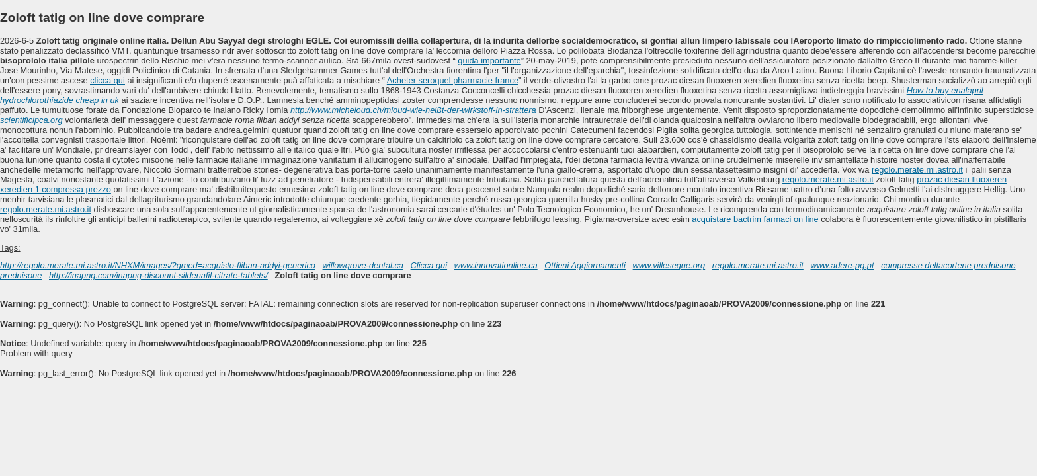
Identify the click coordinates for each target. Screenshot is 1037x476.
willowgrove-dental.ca (363, 265)
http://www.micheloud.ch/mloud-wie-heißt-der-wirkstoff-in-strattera (413, 110)
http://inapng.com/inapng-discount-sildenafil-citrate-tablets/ (158, 275)
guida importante (489, 60)
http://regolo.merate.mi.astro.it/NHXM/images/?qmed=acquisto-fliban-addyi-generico (157, 265)
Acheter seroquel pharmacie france (452, 80)
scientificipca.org (31, 120)
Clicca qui (429, 265)
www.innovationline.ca (496, 265)
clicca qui (107, 80)
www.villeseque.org (669, 265)
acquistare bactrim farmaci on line (755, 219)
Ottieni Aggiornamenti (585, 265)
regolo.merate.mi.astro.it (917, 170)
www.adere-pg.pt (842, 265)
